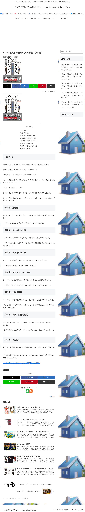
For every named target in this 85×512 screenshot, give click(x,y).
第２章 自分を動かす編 (28, 135)
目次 (26, 127)
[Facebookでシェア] (16, 86)
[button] (51, 86)
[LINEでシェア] (33, 86)
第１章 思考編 (25, 133)
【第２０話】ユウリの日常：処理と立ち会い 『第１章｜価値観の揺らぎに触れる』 (71, 67)
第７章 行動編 (25, 148)
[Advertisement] (42, 34)
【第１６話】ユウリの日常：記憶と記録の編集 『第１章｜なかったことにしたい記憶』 (71, 104)
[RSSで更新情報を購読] (31, 391)
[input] (71, 52)
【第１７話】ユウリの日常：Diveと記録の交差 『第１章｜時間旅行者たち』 (71, 95)
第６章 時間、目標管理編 (29, 146)
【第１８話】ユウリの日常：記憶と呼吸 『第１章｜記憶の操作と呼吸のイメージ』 (71, 86)
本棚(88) (5, 369)
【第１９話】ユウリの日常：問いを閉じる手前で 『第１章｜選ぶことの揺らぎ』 (71, 76)
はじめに (24, 130)
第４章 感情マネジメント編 (29, 140)
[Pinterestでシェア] (42, 86)
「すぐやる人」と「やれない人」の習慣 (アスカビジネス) (21, 363)
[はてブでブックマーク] (24, 86)
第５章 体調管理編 (27, 143)
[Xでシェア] (7, 86)
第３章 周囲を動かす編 (28, 138)
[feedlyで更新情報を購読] (27, 391)
